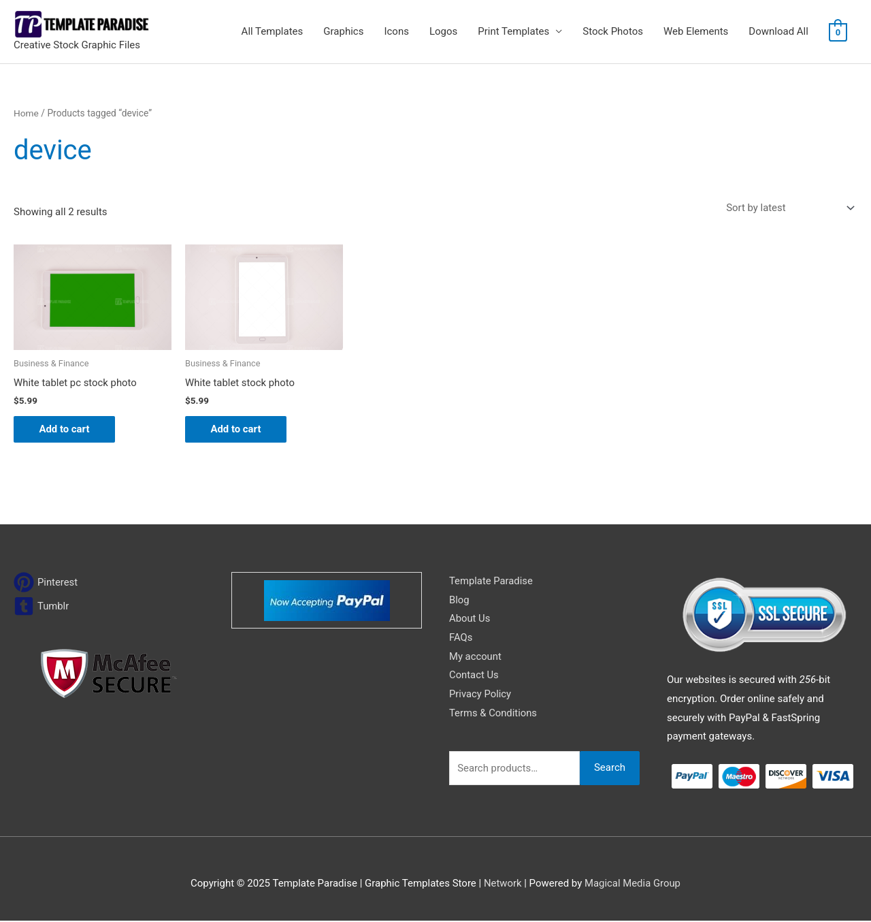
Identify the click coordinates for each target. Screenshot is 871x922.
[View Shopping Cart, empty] (838, 32)
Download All (778, 31)
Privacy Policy (480, 695)
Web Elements (695, 31)
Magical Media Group (633, 884)
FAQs (461, 639)
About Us (470, 620)
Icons (396, 31)
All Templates (272, 31)
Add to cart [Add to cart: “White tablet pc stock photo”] (66, 430)
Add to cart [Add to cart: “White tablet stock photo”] (237, 430)
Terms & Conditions (493, 714)
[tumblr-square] (41, 607)
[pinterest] (46, 583)
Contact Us (474, 677)
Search (609, 769)
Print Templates (513, 31)
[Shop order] (787, 208)
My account (475, 658)
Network (502, 884)
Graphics (343, 31)
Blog (459, 600)
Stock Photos (612, 31)
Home (26, 113)
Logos (443, 31)
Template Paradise (491, 581)
